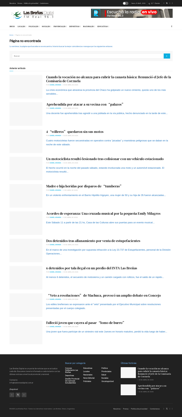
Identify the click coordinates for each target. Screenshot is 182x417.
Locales (21, 26)
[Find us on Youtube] (172, 3)
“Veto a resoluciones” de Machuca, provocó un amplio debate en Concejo (103, 295)
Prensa (19, 3)
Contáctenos (44, 3)
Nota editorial (89, 378)
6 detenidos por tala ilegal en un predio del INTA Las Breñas (91, 268)
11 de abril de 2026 (70, 190)
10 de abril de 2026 (70, 244)
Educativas (102, 26)
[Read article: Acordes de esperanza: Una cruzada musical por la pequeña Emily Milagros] (25, 223)
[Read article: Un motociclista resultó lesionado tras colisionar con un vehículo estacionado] (25, 168)
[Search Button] (172, 26)
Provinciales (59, 26)
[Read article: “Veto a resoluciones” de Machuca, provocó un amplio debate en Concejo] (25, 305)
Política (104, 368)
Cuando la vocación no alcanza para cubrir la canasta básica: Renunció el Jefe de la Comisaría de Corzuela (108, 79)
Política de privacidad (31, 3)
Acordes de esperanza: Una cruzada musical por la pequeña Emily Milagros (103, 213)
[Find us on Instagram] (169, 3)
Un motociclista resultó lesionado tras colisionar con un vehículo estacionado (105, 159)
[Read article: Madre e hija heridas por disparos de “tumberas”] (25, 196)
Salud (103, 375)
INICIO (12, 26)
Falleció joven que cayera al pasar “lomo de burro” (86, 322)
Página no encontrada (23, 35)
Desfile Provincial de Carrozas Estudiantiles (72, 381)
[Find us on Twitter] (167, 3)
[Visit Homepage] (32, 14)
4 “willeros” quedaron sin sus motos (75, 131)
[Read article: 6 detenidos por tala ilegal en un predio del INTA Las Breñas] (25, 278)
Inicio (11, 35)
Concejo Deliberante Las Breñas (71, 370)
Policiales (33, 26)
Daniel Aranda (55, 85)
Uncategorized (107, 381)
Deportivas (74, 26)
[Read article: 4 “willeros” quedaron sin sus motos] (25, 141)
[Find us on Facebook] (11, 395)
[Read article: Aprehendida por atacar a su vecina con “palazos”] (25, 114)
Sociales (46, 26)
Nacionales (88, 26)
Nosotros (12, 3)
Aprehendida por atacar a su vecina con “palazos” (85, 104)
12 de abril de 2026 (70, 108)
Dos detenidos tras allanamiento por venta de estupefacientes (93, 240)
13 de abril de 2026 (70, 85)
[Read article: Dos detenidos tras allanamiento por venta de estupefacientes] (25, 250)
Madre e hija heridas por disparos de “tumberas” (84, 186)
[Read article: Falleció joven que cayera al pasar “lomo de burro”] (25, 332)
